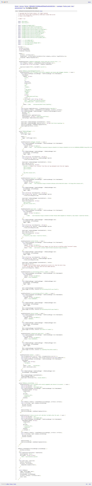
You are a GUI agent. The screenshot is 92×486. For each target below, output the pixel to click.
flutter (16, 6)
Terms (14, 484)
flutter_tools (66, 6)
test (72, 6)
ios (24, 8)
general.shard (18, 8)
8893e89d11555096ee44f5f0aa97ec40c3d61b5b (42, 6)
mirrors (22, 6)
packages (59, 6)
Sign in (89, 2)
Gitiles (7, 484)
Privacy (11, 484)
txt (86, 484)
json (90, 484)
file (41, 11)
